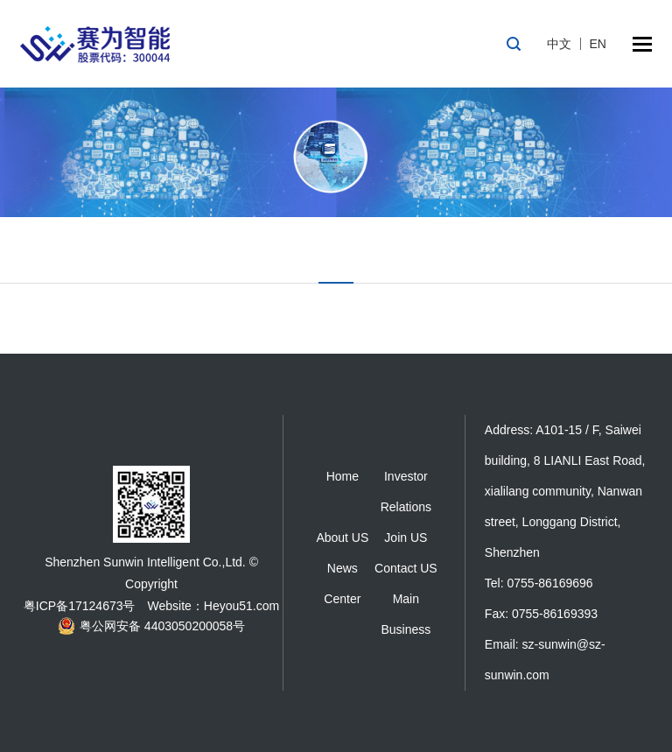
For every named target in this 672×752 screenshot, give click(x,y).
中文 (559, 44)
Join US (405, 538)
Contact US (406, 568)
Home (342, 476)
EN (598, 44)
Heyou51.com (241, 606)
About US (342, 538)
